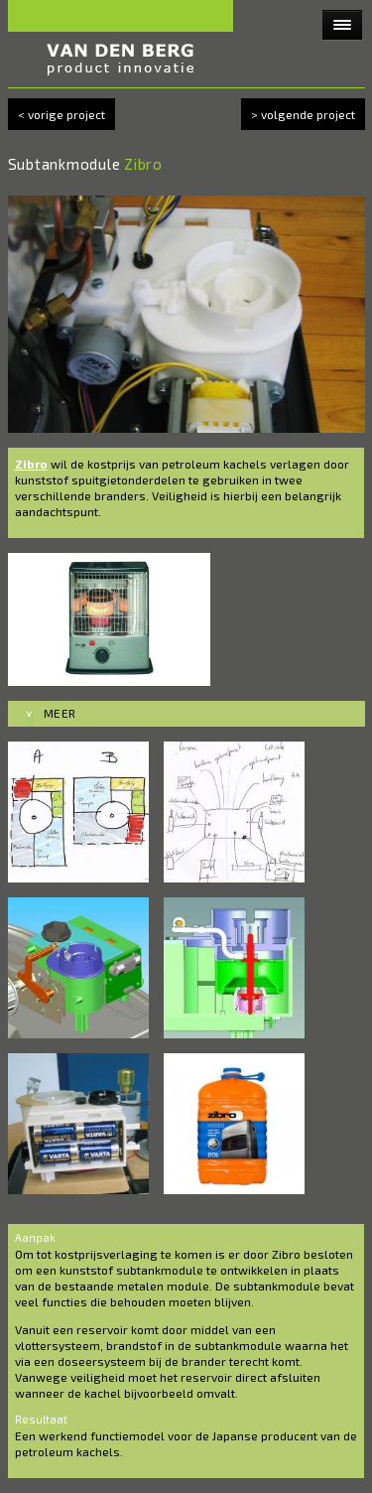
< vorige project (61, 114)
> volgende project (303, 114)
